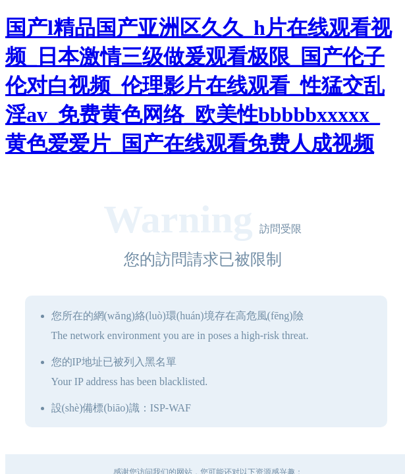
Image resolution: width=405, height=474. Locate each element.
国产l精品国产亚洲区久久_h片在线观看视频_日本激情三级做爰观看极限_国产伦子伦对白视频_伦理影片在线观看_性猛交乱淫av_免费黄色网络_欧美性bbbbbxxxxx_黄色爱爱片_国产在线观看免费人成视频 (198, 85)
